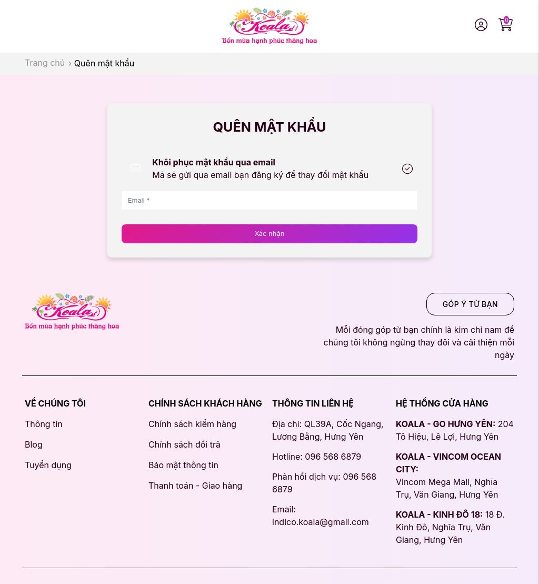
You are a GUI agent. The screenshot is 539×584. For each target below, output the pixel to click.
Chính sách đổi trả (184, 444)
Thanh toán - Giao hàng (195, 485)
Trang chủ (45, 62)
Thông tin (44, 424)
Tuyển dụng (48, 465)
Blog (34, 444)
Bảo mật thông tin (183, 465)
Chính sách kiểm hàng (192, 424)
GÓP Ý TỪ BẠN (470, 304)
